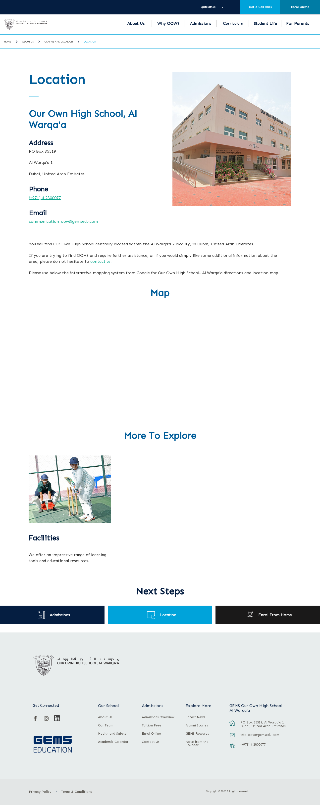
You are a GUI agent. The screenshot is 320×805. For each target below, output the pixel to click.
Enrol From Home (275, 615)
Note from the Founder (197, 743)
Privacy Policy (40, 792)
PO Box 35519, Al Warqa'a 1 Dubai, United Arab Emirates (262, 724)
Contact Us (150, 742)
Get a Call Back (260, 7)
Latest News (195, 717)
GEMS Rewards (197, 733)
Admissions (200, 23)
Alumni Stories (197, 725)
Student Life (265, 23)
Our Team (105, 725)
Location (90, 41)
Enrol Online (300, 7)
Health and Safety (112, 733)
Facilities (44, 538)
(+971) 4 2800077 (45, 197)
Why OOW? (168, 23)
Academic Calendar (113, 742)
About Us (136, 23)
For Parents (297, 23)
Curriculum (233, 23)
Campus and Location (59, 41)
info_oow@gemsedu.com (259, 735)
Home (7, 41)
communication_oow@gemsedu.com (63, 221)
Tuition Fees (151, 725)
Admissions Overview (158, 717)
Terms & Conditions (76, 792)
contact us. (100, 261)
